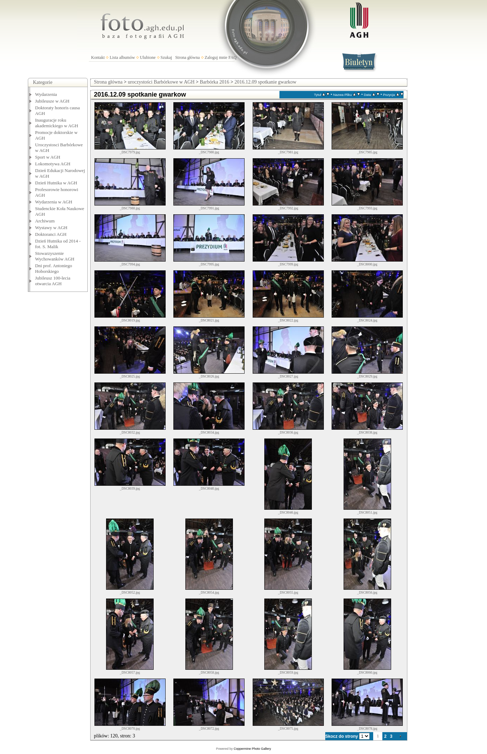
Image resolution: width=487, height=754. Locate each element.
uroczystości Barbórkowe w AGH (161, 82)
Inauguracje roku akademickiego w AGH (56, 122)
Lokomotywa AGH (52, 163)
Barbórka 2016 (214, 82)
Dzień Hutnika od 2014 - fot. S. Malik (58, 243)
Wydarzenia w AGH (53, 201)
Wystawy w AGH (51, 227)
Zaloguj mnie (216, 57)
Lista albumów (122, 57)
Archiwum (45, 220)
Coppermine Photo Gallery (252, 748)
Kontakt (98, 57)
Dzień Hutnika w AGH (56, 182)
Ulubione (148, 57)
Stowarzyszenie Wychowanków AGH (55, 256)
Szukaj (166, 57)
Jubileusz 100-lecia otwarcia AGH (52, 280)
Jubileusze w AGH (52, 101)
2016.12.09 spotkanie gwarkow (265, 82)
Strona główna (187, 57)
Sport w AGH (48, 157)
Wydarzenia (46, 94)
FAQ (232, 57)
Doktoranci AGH (51, 234)
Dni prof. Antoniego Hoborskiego (53, 268)
